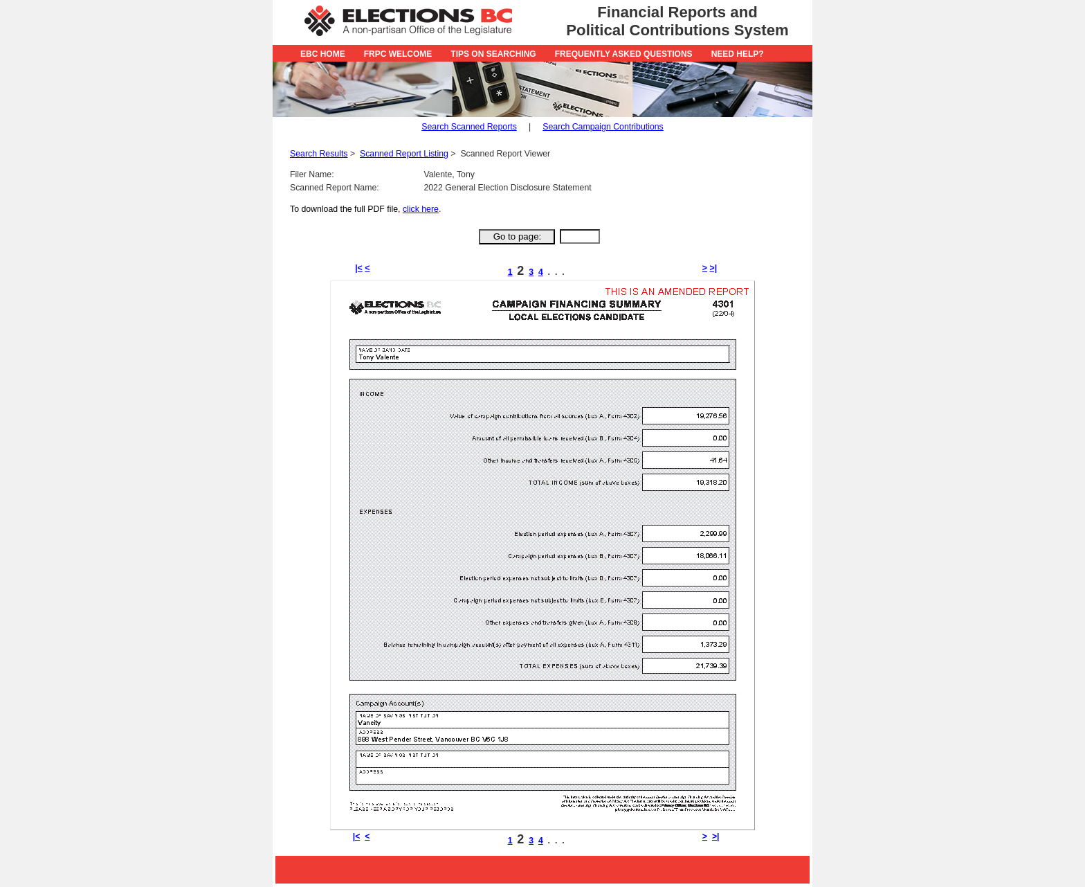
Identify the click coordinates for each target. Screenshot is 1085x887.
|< (359, 268)
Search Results (319, 154)
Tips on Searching (493, 54)
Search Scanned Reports (469, 127)
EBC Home (322, 54)
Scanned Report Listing (404, 154)
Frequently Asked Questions (624, 54)
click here (421, 209)
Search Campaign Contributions (603, 127)
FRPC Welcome (398, 54)
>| (713, 268)
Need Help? (737, 54)
